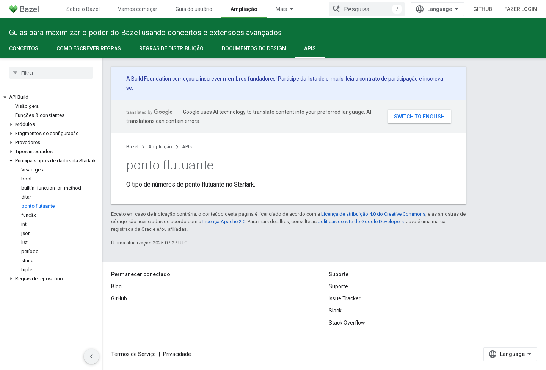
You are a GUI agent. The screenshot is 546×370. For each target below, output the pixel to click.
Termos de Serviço (133, 354)
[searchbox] (51, 73)
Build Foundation (151, 79)
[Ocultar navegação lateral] (91, 356)
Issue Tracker (345, 298)
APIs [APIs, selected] (310, 48)
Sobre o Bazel (83, 9)
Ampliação (160, 146)
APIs (187, 146)
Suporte (338, 286)
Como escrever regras (88, 48)
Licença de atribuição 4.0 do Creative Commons (373, 214)
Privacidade (177, 354)
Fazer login (520, 9)
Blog (116, 286)
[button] (51, 97)
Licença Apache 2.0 (223, 221)
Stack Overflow (347, 323)
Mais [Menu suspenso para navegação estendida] (281, 9)
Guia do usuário (194, 9)
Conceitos (23, 48)
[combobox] (367, 9)
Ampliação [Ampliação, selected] (244, 9)
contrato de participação (388, 79)
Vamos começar (137, 9)
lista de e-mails (326, 79)
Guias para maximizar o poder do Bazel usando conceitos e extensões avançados (145, 32)
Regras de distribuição (171, 48)
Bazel (132, 146)
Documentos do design (254, 48)
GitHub (482, 9)
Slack (335, 311)
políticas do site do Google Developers (361, 221)
